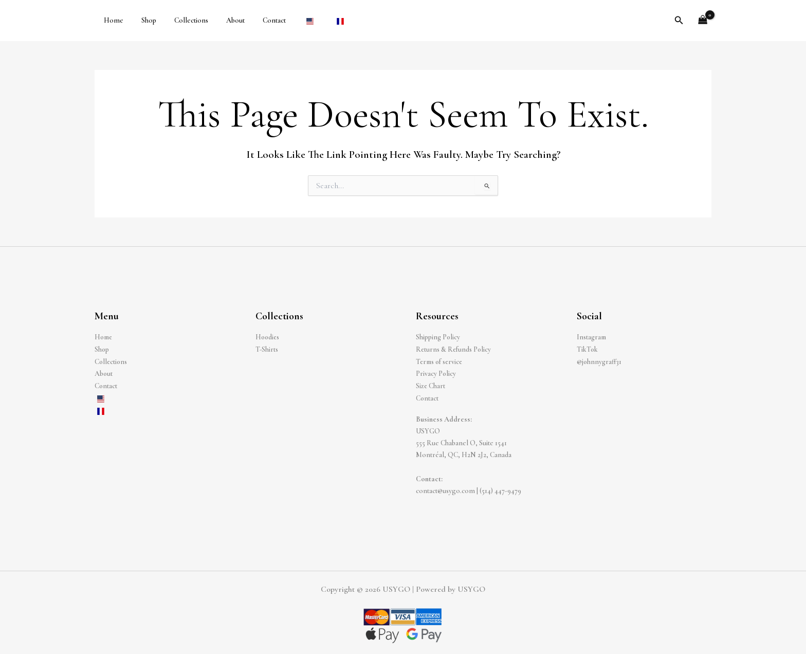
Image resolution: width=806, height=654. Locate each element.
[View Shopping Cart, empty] (702, 20)
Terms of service (441, 361)
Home (111, 20)
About (222, 20)
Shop (143, 20)
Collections (182, 20)
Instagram (592, 337)
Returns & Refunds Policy (454, 348)
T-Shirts (267, 348)
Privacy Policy (436, 373)
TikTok (587, 348)
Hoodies (268, 337)
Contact (257, 20)
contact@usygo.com (445, 488)
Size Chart (431, 384)
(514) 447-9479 (500, 488)
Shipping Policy (438, 337)
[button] (679, 20)
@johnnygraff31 (599, 361)
